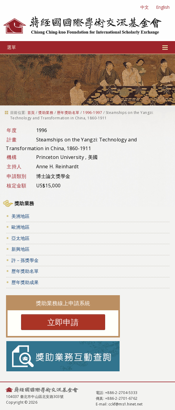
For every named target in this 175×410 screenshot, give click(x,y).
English (163, 7)
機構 (12, 157)
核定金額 (16, 185)
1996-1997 (92, 112)
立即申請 (63, 322)
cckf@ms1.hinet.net (125, 404)
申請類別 (16, 176)
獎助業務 (45, 112)
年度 (12, 130)
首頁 (31, 112)
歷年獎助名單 (68, 112)
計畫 (12, 139)
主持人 (14, 166)
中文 (144, 7)
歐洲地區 (20, 227)
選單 (87, 47)
